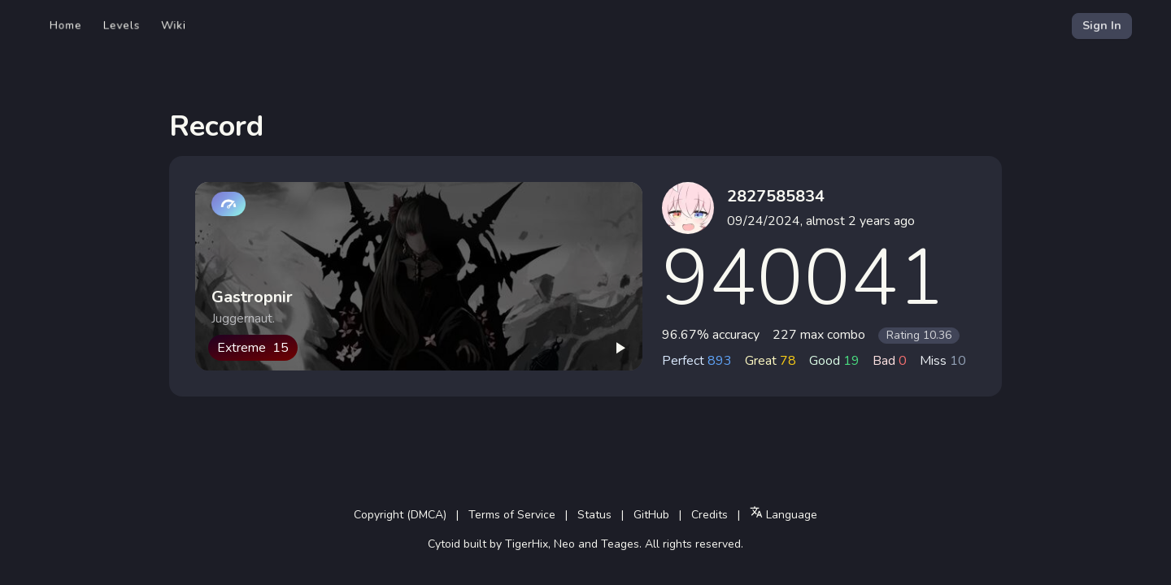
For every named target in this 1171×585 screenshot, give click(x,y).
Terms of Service (511, 514)
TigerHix (526, 544)
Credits (709, 514)
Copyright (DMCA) (400, 514)
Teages (620, 544)
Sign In (1101, 25)
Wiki (173, 25)
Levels (121, 25)
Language (783, 513)
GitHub (651, 514)
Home (66, 25)
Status (594, 514)
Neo (564, 544)
